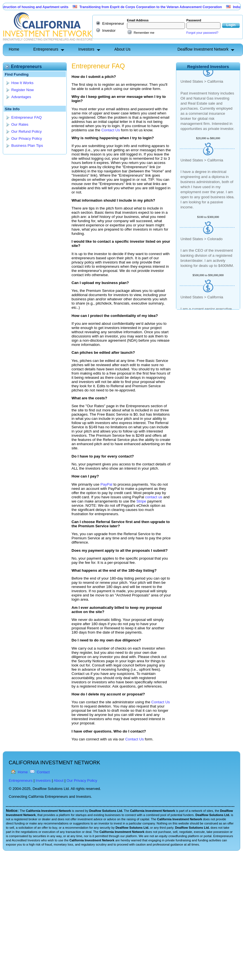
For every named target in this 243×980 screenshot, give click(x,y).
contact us (153, 497)
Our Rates (19, 124)
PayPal (106, 484)
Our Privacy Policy (26, 138)
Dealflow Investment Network (202, 49)
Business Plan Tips (27, 145)
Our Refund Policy (26, 131)
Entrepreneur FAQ (26, 117)
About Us (122, 49)
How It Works (22, 83)
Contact (43, 772)
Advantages (21, 97)
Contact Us (110, 130)
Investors (86, 49)
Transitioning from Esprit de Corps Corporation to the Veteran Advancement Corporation (152, 7)
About (59, 780)
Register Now (22, 90)
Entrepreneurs (45, 49)
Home (14, 49)
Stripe (141, 501)
